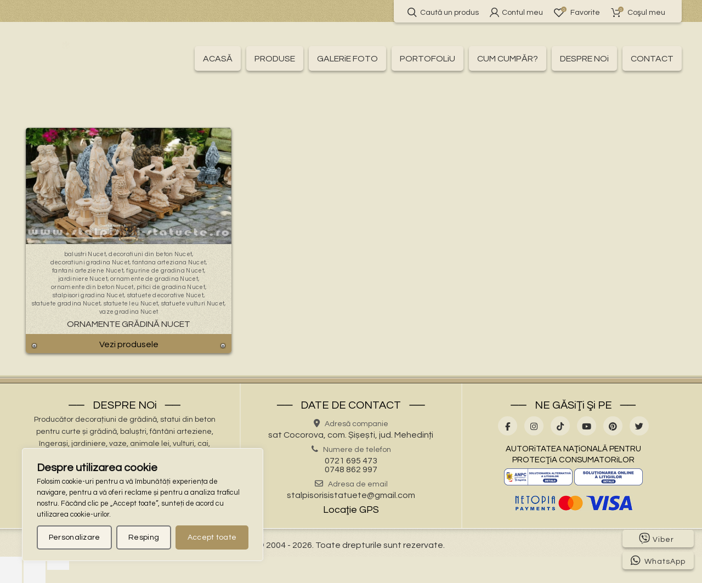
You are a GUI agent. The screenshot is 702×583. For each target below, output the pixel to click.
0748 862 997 (351, 469)
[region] (142, 504)
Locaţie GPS (351, 510)
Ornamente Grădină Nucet (128, 324)
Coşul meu (638, 12)
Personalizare (74, 537)
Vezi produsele (128, 344)
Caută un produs (443, 12)
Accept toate (212, 537)
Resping (143, 537)
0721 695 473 (351, 460)
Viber (656, 538)
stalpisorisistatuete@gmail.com (351, 495)
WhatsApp (658, 560)
